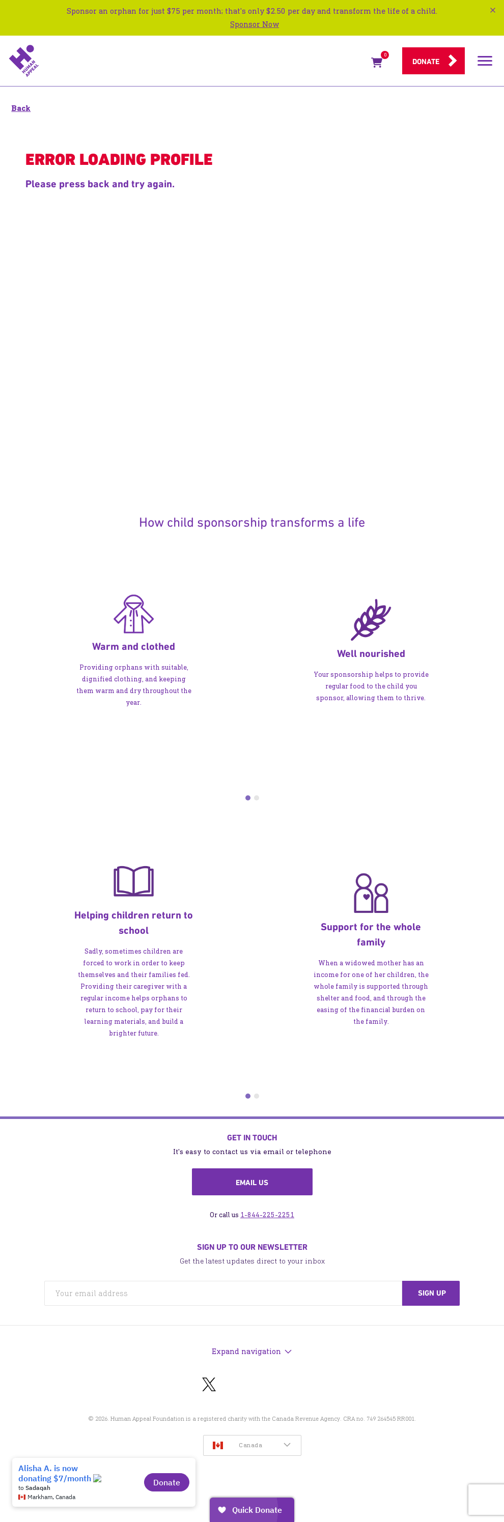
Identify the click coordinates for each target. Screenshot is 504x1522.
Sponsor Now (254, 24)
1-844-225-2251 (267, 1215)
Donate (425, 61)
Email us (252, 1182)
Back (21, 108)
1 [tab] (247, 797)
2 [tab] (256, 797)
